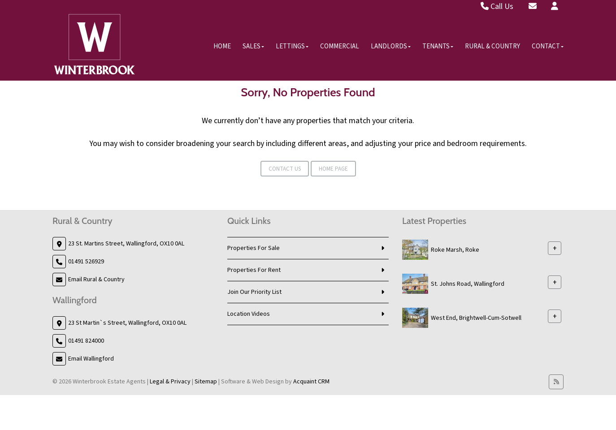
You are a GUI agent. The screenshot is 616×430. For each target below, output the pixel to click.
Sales (253, 46)
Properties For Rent (254, 270)
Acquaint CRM (311, 381)
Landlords (391, 46)
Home (222, 46)
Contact (548, 46)
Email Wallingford (91, 358)
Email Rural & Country (96, 279)
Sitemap (206, 381)
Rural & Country (492, 46)
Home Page (333, 169)
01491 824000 (86, 340)
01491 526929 (86, 261)
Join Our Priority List (254, 292)
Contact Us (285, 169)
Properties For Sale (253, 248)
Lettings (292, 46)
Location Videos (248, 314)
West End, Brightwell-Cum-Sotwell (476, 318)
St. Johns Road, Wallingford (467, 284)
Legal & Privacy (170, 381)
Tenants (437, 46)
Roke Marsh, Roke (455, 249)
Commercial (339, 46)
